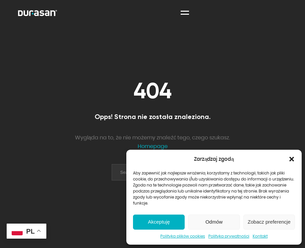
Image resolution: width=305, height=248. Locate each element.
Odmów (214, 222)
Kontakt (260, 236)
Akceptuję (159, 222)
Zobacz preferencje (269, 222)
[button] (291, 159)
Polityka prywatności (228, 236)
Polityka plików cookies (182, 236)
